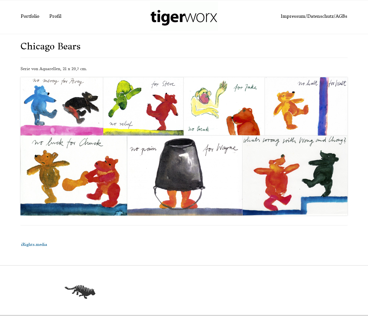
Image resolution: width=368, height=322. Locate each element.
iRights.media (34, 244)
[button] (61, 106)
